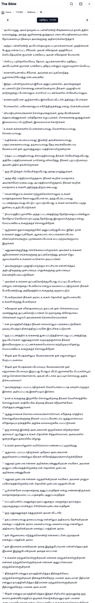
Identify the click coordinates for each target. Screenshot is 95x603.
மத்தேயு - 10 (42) (47, 20)
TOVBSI (19, 12)
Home (8, 12)
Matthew (31, 12)
